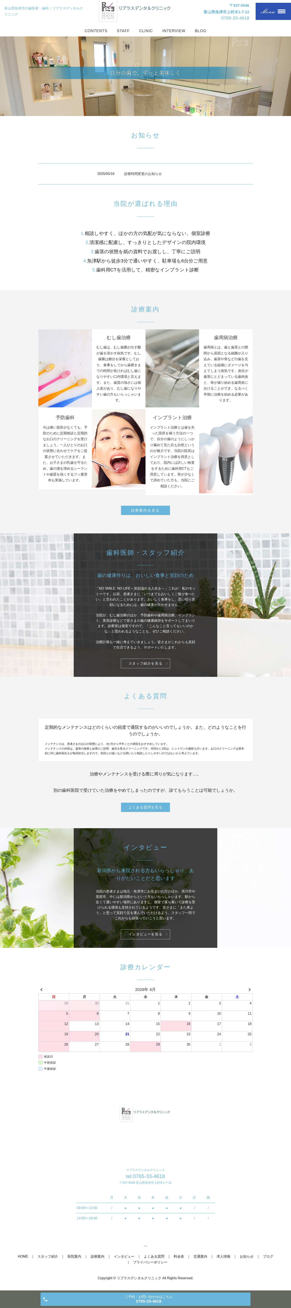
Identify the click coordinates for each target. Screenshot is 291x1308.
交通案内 (200, 1256)
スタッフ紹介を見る (145, 663)
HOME (23, 1256)
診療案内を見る (145, 510)
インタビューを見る (145, 934)
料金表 (179, 1256)
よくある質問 (154, 1256)
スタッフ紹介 (48, 1256)
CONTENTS (96, 31)
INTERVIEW (174, 31)
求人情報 (223, 1256)
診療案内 (97, 1256)
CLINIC (146, 31)
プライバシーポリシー (150, 1262)
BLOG (200, 31)
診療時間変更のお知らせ (143, 174)
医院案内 (74, 1256)
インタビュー (124, 1256)
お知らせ (247, 1256)
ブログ (268, 1256)
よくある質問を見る (145, 807)
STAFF (123, 31)
